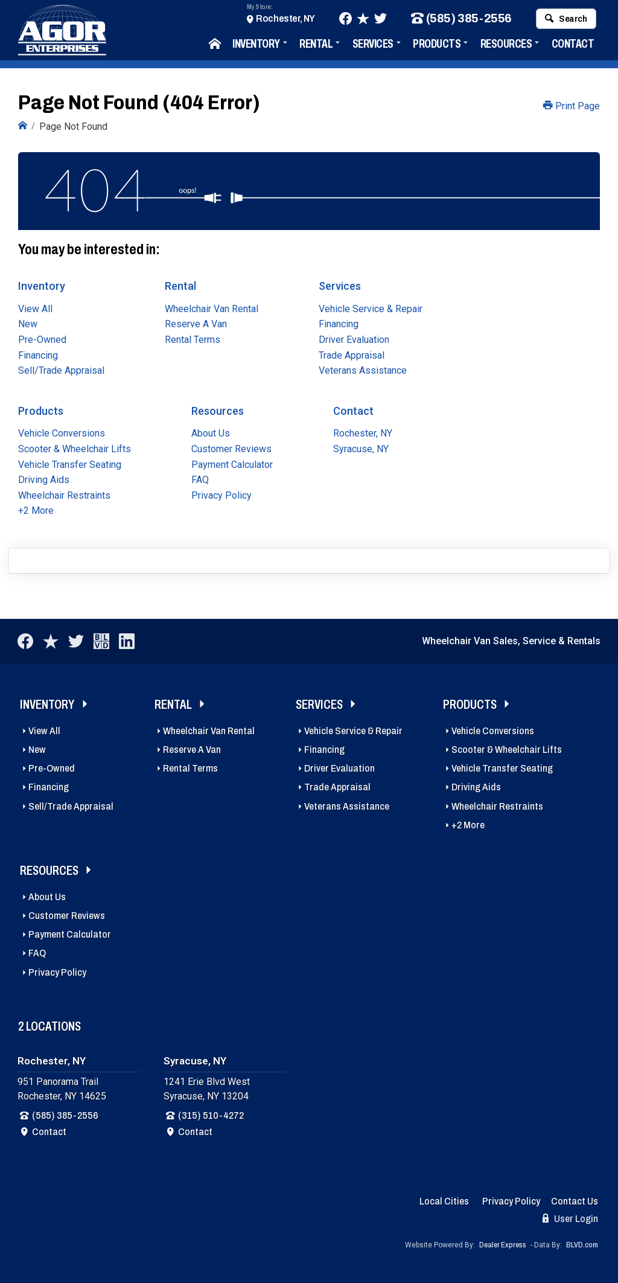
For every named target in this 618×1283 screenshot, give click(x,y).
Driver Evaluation (354, 339)
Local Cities (444, 1201)
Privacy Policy (221, 495)
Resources (506, 44)
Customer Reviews (231, 448)
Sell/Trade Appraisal (61, 370)
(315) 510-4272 (211, 1115)
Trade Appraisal (351, 354)
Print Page (571, 106)
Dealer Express (502, 1244)
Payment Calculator (232, 464)
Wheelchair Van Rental (211, 308)
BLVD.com (582, 1244)
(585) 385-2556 (461, 20)
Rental (316, 44)
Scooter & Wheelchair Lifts (74, 448)
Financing (38, 354)
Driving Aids (43, 479)
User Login (570, 1218)
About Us (210, 433)
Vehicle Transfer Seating (69, 464)
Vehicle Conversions (61, 433)
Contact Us (574, 1201)
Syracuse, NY (361, 448)
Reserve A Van (196, 324)
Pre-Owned (42, 339)
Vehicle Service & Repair (370, 308)
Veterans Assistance (363, 370)
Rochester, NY (285, 19)
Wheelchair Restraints (64, 495)
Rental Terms (192, 339)
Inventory (256, 44)
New (27, 324)
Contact (573, 44)
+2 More (36, 510)
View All (35, 308)
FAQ (200, 479)
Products (436, 44)
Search (566, 20)
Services (372, 44)
